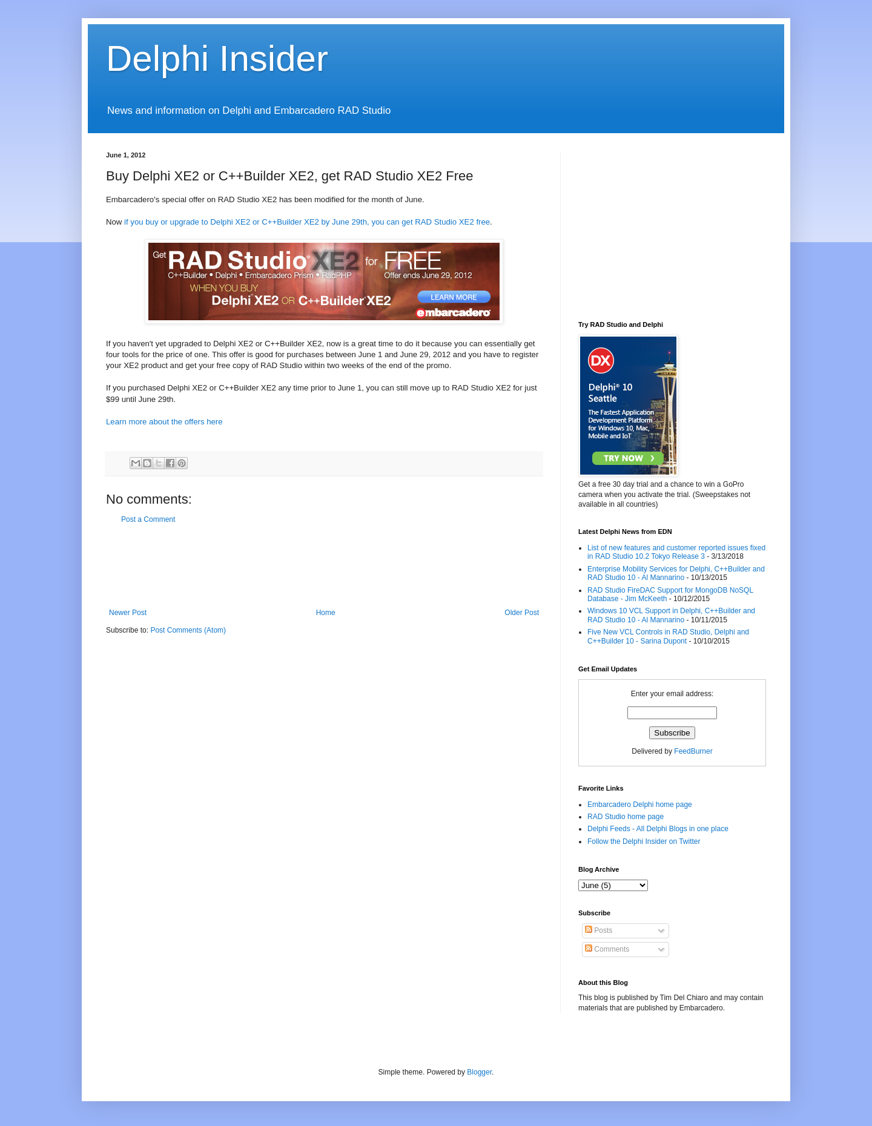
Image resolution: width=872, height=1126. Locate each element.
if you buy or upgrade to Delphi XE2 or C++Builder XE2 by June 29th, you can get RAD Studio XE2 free (307, 221)
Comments (607, 949)
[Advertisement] (326, 566)
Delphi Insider (217, 58)
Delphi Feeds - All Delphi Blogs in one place (657, 829)
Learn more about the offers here (164, 421)
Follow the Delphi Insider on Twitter (644, 841)
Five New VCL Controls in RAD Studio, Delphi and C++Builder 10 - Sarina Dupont (668, 636)
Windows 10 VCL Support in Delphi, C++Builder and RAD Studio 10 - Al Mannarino (671, 615)
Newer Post (128, 612)
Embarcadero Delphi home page (639, 804)
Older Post (521, 612)
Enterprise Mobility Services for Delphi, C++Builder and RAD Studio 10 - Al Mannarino (676, 573)
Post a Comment (148, 519)
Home (325, 612)
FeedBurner (693, 751)
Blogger (479, 1072)
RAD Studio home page (625, 816)
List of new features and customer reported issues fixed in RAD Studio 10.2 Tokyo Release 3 (676, 552)
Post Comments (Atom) (188, 630)
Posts (598, 930)
